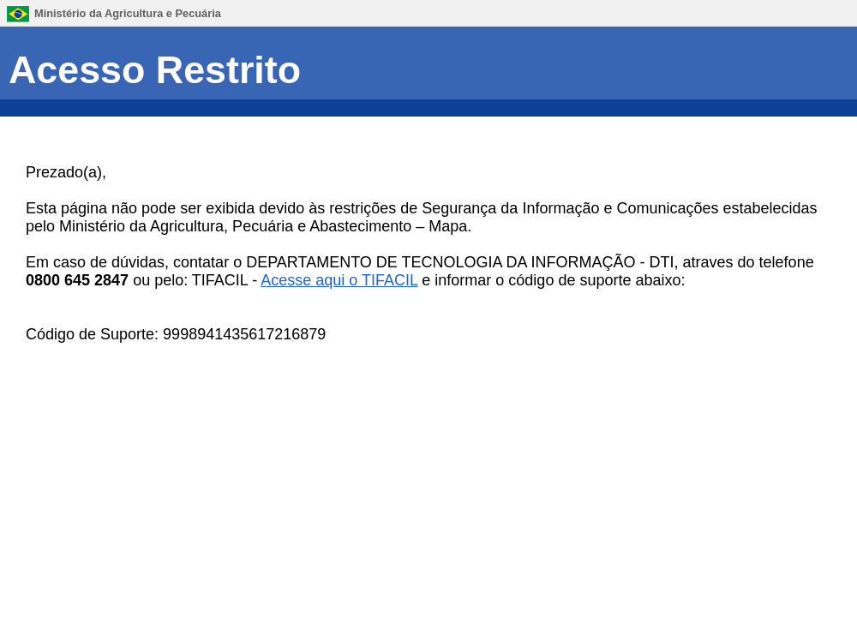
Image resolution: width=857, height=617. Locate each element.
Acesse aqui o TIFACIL (339, 280)
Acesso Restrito (155, 69)
